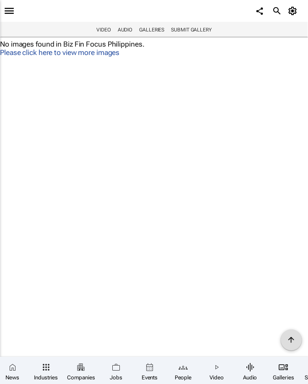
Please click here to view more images (59, 52)
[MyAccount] (293, 11)
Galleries (151, 30)
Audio (125, 30)
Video (103, 30)
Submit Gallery (191, 30)
